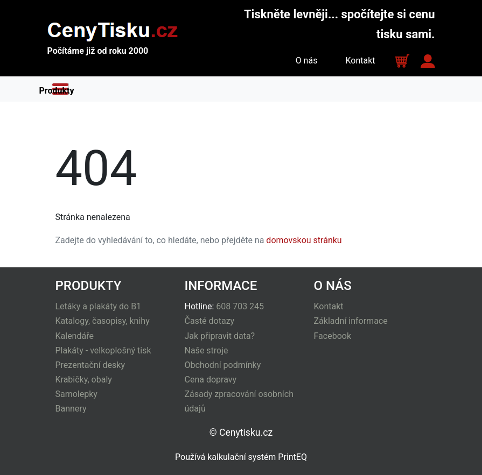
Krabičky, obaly (83, 379)
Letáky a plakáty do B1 (98, 306)
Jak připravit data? (220, 336)
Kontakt (360, 60)
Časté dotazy (210, 321)
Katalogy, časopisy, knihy (102, 321)
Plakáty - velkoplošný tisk (103, 350)
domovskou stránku (303, 240)
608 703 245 (240, 306)
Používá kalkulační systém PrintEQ (241, 457)
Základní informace (351, 321)
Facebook (332, 336)
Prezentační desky (90, 365)
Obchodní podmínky (223, 365)
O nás (307, 60)
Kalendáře (74, 336)
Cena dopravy (211, 379)
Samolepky (76, 394)
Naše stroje (206, 350)
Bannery (71, 408)
